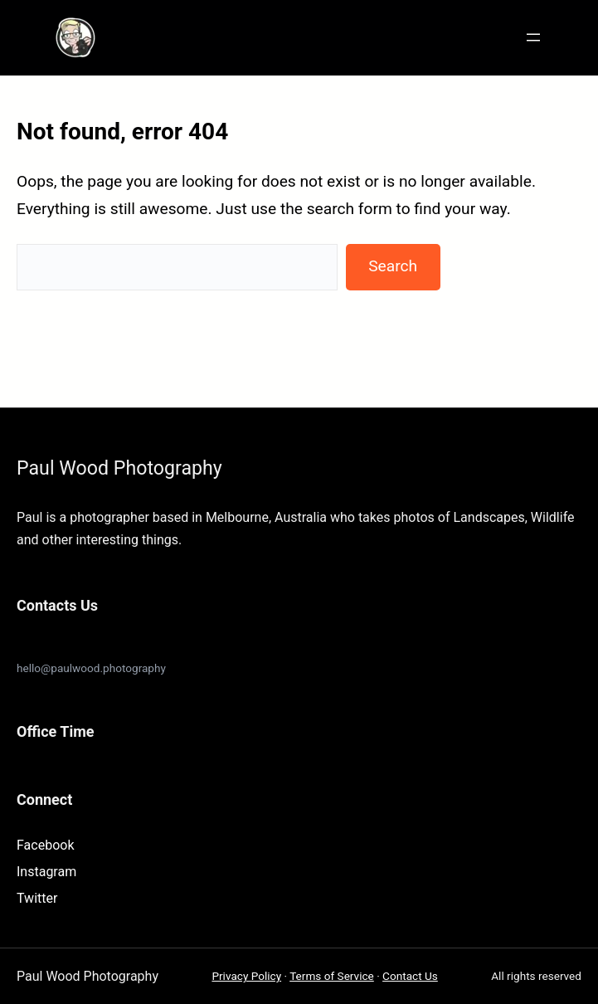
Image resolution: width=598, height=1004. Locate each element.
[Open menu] (533, 37)
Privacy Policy (246, 975)
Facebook (45, 845)
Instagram (46, 872)
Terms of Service (331, 975)
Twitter (37, 898)
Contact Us (410, 975)
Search (392, 265)
